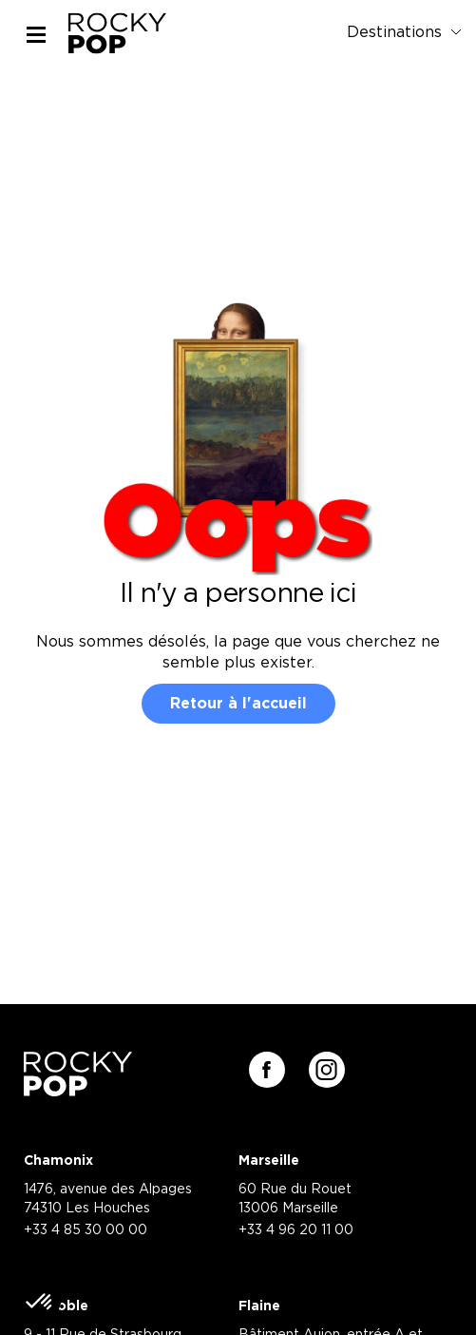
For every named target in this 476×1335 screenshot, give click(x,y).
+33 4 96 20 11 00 (295, 1230)
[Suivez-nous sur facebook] (267, 1070)
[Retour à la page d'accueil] (78, 1090)
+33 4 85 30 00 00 (85, 1230)
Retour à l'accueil (238, 703)
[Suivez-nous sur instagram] (327, 1070)
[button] (40, 1302)
